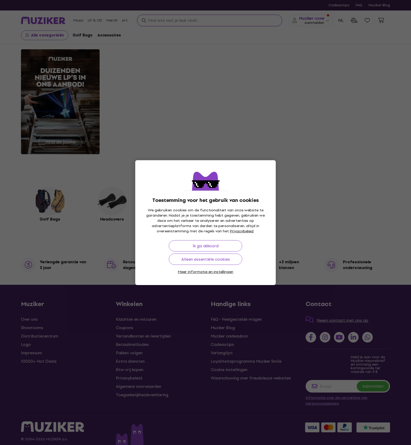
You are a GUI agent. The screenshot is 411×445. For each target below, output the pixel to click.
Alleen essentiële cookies (205, 259)
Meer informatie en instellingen (205, 272)
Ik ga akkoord (206, 246)
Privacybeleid (241, 231)
